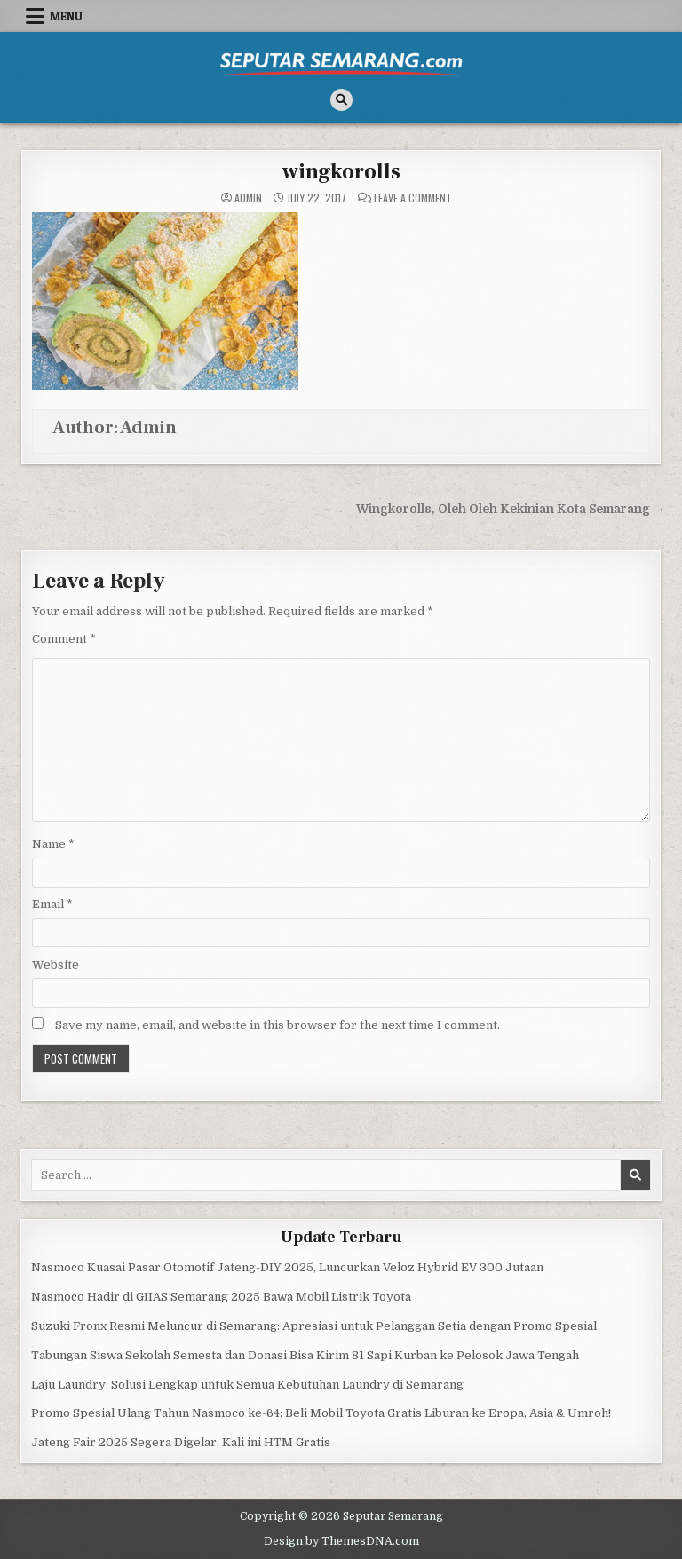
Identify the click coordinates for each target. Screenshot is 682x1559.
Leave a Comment (413, 198)
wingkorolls (341, 172)
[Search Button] (341, 100)
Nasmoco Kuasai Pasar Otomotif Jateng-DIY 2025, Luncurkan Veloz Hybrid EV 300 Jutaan (287, 1267)
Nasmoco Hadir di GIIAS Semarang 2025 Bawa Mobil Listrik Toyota (221, 1296)
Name (53, 844)
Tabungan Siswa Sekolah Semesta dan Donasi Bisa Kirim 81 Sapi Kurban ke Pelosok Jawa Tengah (305, 1355)
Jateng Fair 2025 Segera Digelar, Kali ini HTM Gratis (180, 1442)
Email (52, 904)
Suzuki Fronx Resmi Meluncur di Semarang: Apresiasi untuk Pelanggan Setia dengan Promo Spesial (314, 1326)
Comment (64, 638)
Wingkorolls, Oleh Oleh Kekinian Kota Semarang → (510, 509)
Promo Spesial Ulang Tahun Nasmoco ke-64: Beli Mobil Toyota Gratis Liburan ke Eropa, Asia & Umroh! (321, 1413)
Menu (66, 16)
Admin (248, 198)
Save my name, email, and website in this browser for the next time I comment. (277, 1025)
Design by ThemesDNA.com (341, 1541)
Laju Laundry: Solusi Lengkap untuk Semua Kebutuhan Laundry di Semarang (247, 1384)
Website (55, 964)
